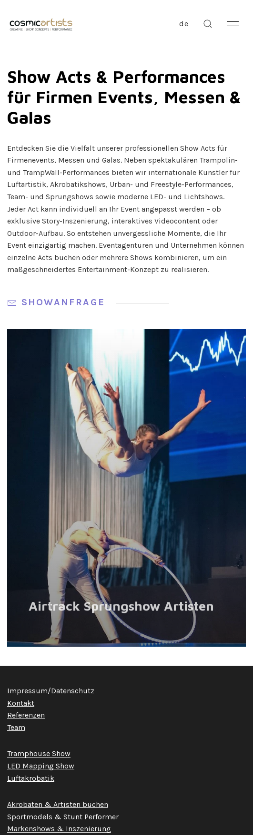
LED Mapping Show (40, 765)
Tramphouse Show (39, 753)
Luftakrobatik (30, 778)
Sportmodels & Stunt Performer (63, 816)
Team (16, 727)
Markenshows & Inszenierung (59, 828)
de (184, 23)
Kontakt (20, 703)
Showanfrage (88, 302)
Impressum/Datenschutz (50, 690)
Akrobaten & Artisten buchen (57, 804)
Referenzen (26, 714)
